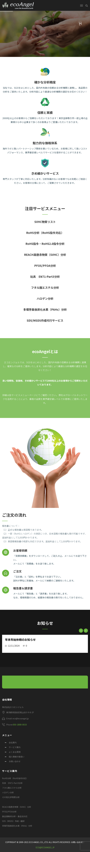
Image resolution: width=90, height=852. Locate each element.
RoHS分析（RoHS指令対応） (45, 233)
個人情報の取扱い (16, 756)
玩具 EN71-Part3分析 (45, 277)
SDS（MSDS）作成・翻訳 (13, 821)
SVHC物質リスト (45, 222)
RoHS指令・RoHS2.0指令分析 (45, 244)
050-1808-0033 (20, 724)
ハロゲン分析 (45, 298)
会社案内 (13, 742)
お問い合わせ (14, 761)
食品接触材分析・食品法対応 (14, 816)
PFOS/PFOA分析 (45, 266)
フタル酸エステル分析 (45, 288)
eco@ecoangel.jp (45, 847)
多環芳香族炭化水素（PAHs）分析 (45, 309)
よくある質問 (14, 752)
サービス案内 (14, 747)
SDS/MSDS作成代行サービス (45, 320)
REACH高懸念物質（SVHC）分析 (45, 255)
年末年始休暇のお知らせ (20, 640)
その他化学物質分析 (11, 797)
